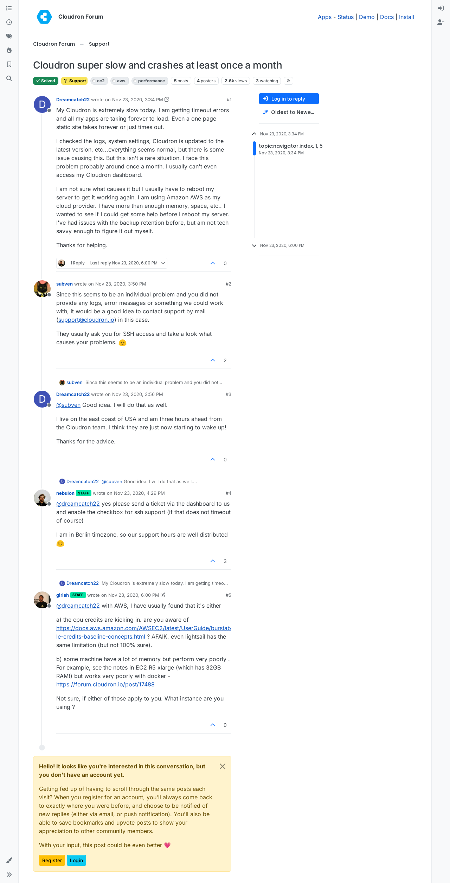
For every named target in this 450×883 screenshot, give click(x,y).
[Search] (9, 78)
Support (74, 80)
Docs (387, 16)
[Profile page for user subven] (42, 288)
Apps (325, 16)
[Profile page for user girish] (42, 599)
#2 (228, 284)
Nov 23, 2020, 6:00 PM (133, 595)
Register (52, 860)
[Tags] (9, 36)
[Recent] (9, 22)
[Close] (222, 766)
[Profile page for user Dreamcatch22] (42, 104)
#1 (229, 99)
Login (76, 860)
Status (346, 16)
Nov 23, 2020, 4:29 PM (139, 493)
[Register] (441, 22)
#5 (228, 595)
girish (62, 595)
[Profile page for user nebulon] (42, 498)
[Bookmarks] (9, 64)
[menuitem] (441, 8)
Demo (367, 16)
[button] (9, 860)
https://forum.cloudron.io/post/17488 (105, 684)
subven (64, 284)
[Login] (441, 8)
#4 (228, 493)
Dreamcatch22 (73, 99)
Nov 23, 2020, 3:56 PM (137, 394)
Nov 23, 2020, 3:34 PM (137, 99)
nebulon (65, 493)
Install (406, 16)
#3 (228, 394)
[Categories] (9, 8)
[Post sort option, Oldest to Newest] (289, 112)
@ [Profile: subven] (68, 404)
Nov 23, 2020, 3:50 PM (120, 284)
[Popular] (9, 50)
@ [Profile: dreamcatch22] (78, 503)
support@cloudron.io (86, 319)
